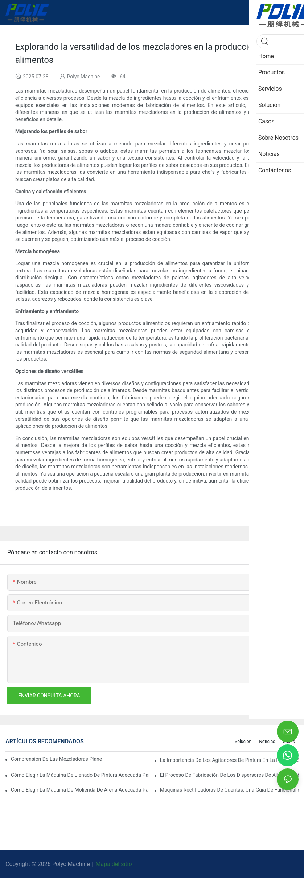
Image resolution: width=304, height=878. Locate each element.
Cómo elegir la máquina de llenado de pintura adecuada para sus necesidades (80, 775)
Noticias (267, 741)
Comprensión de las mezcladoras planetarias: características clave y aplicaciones (56, 759)
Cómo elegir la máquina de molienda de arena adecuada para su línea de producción (80, 790)
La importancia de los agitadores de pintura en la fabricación (229, 760)
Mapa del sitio (113, 864)
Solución (243, 741)
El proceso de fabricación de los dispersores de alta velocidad (229, 775)
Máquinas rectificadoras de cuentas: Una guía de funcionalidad (229, 790)
